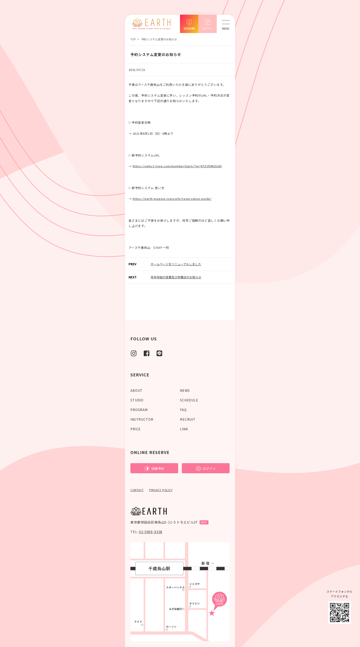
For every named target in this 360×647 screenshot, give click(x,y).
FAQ (183, 409)
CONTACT (137, 490)
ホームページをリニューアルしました (176, 264)
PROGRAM (139, 409)
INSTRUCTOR (141, 419)
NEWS (185, 390)
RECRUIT (188, 419)
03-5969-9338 (150, 531)
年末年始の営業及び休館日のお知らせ (176, 277)
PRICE (135, 429)
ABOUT (136, 390)
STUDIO (136, 400)
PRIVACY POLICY (161, 490)
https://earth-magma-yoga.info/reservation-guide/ (172, 198)
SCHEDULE (189, 400)
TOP (133, 39)
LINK (184, 429)
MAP (204, 522)
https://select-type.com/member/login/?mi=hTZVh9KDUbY (177, 166)
